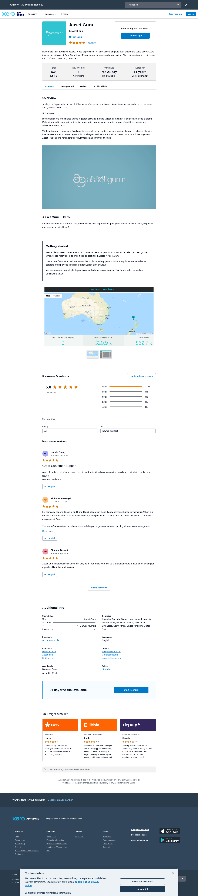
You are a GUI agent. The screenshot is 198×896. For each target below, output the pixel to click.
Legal (15, 874)
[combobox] (102, 769)
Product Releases (139, 835)
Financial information (55, 840)
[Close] (186, 4)
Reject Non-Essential (142, 881)
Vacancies (79, 836)
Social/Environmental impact (27, 850)
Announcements (110, 840)
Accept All (142, 889)
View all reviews (99, 587)
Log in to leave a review (141, 376)
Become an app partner (60, 800)
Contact (106, 847)
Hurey (48, 738)
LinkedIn (106, 669)
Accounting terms (139, 840)
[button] (99, 177)
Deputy (126, 738)
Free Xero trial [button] (175, 14)
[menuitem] (34, 14)
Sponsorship (20, 843)
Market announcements (57, 843)
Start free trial (131, 690)
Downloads (108, 843)
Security (18, 847)
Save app (75, 37)
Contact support (110, 654)
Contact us (19, 854)
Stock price (51, 836)
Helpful (49, 486)
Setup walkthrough (111, 651)
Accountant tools (50, 640)
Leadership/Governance (57, 847)
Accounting (47, 654)
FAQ (48, 850)
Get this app (135, 35)
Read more (47, 531)
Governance (20, 840)
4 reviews (91, 42)
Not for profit (48, 658)
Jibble (87, 738)
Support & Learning (140, 829)
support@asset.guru (112, 658)
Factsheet (107, 836)
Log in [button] (191, 14)
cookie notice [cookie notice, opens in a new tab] (82, 882)
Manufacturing (49, 651)
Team (17, 836)
